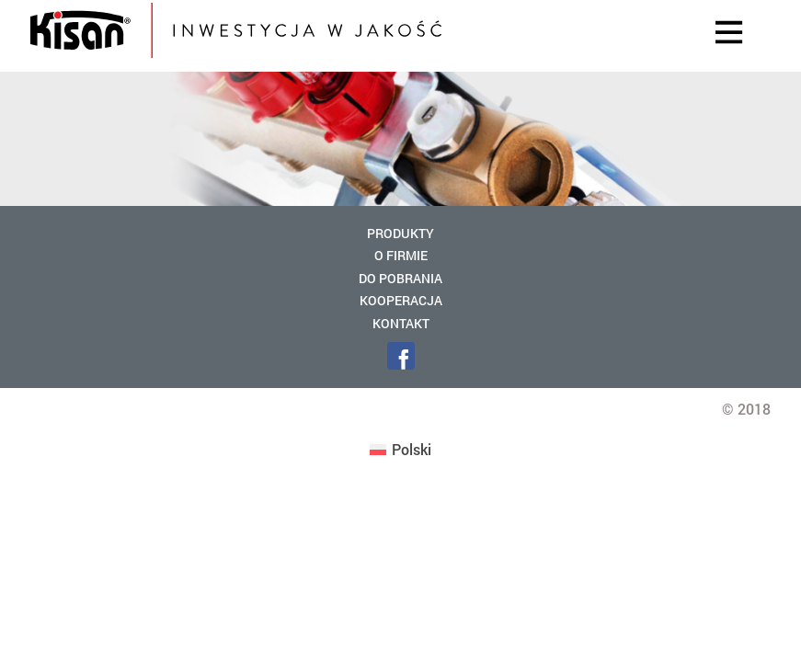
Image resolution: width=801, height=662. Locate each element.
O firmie (401, 255)
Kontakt (400, 323)
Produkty (400, 233)
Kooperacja (401, 300)
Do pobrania (400, 278)
